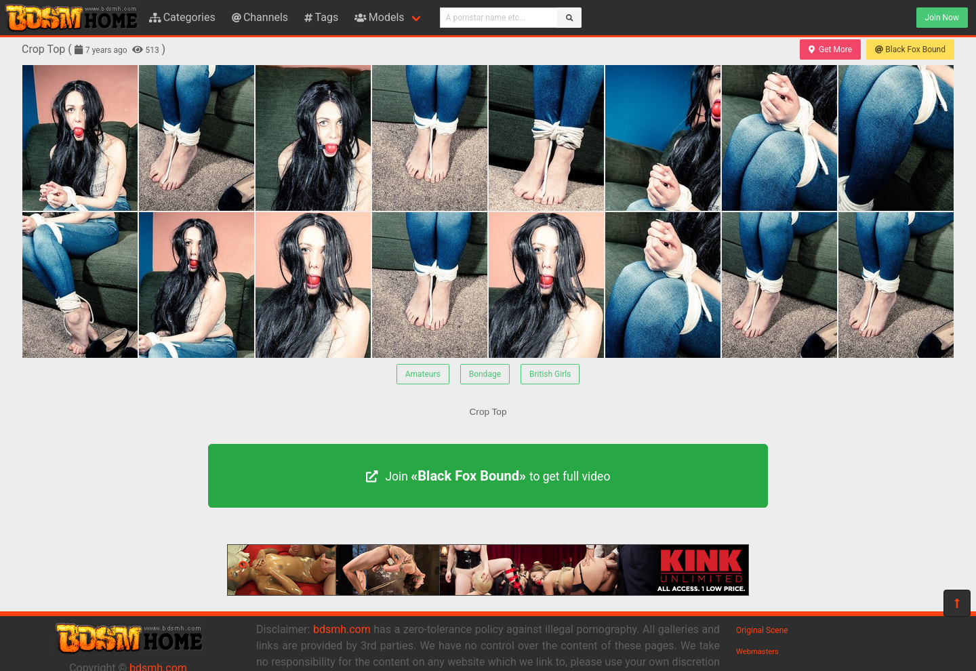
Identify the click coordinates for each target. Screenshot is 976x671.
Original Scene (762, 630)
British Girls (550, 374)
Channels (260, 17)
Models (379, 17)
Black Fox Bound (910, 49)
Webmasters (757, 651)
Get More (830, 49)
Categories (182, 17)
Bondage (485, 374)
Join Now (942, 17)
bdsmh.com (342, 629)
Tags (321, 17)
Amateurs (423, 374)
